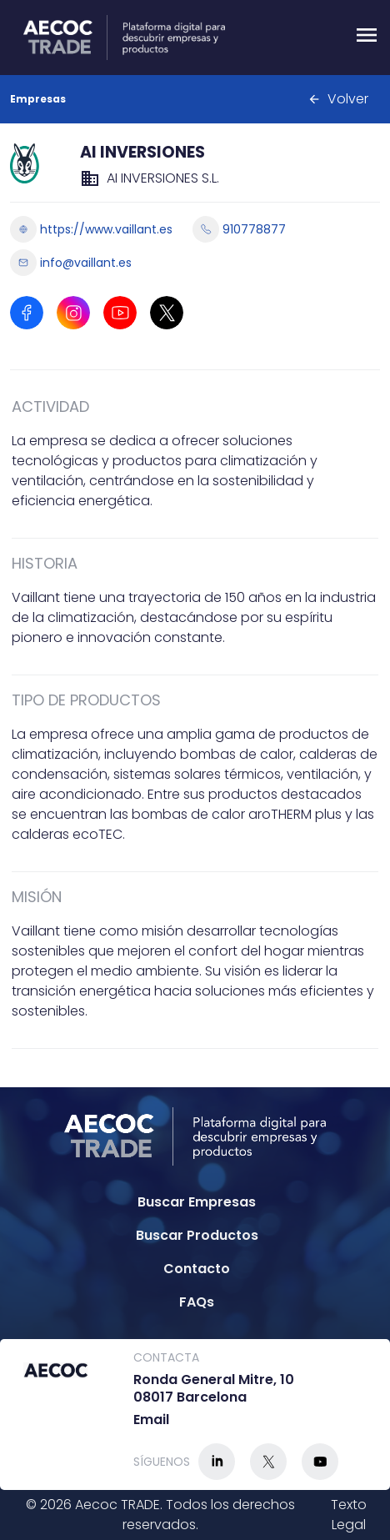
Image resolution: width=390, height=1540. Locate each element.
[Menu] (366, 38)
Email (151, 1420)
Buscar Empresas (197, 1201)
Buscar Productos (197, 1235)
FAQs (196, 1302)
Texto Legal (349, 1514)
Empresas (38, 99)
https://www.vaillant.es (91, 229)
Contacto (196, 1268)
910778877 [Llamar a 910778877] (239, 229)
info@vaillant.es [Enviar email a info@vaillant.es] (71, 262)
